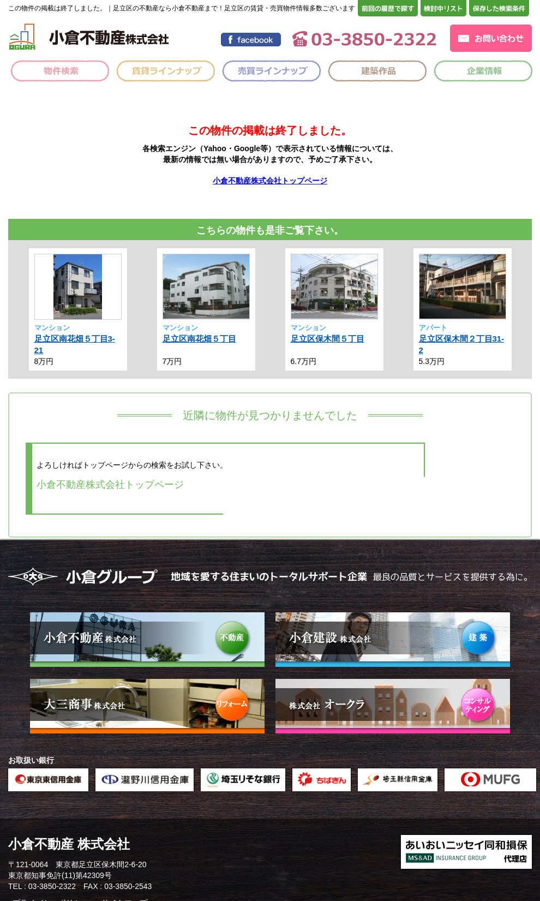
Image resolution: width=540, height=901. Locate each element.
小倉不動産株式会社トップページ (270, 180)
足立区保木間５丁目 (327, 338)
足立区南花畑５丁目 (199, 338)
